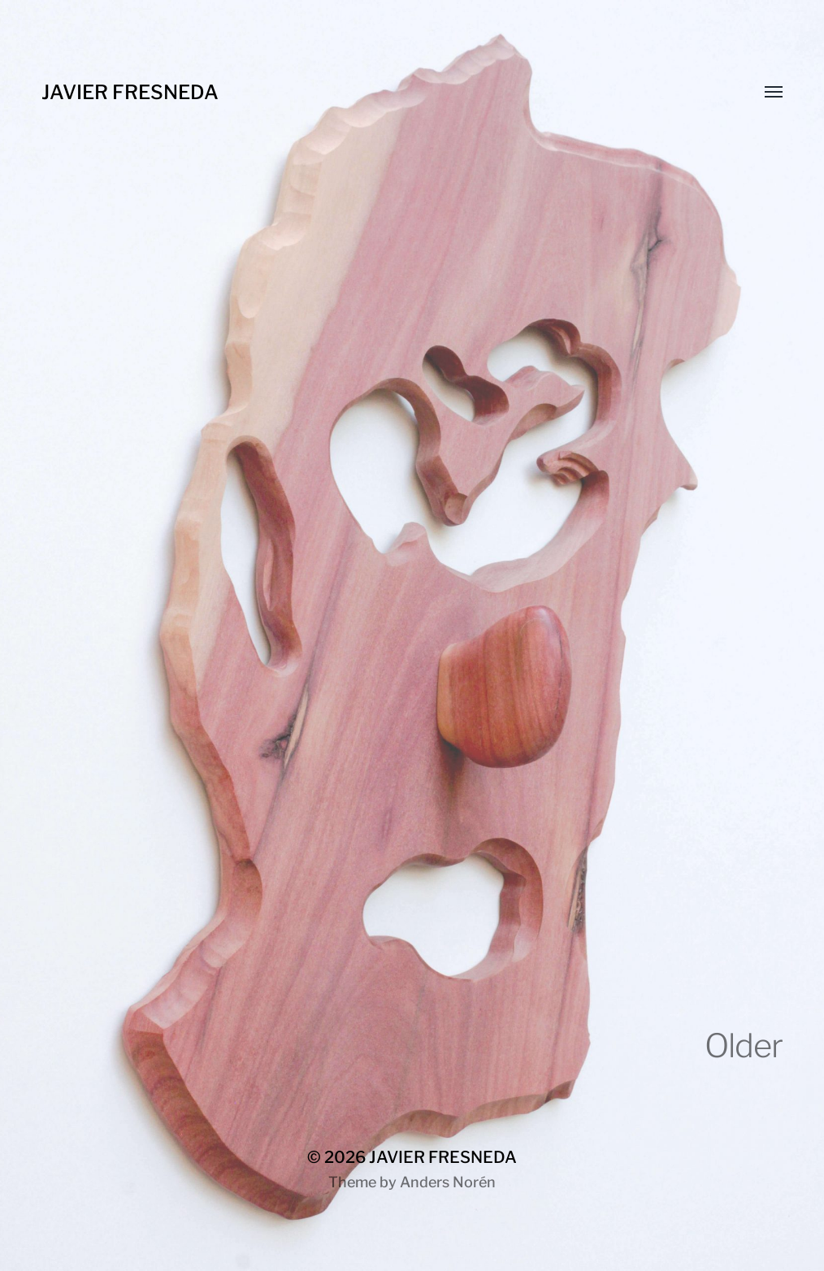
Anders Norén (448, 1182)
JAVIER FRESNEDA (130, 92)
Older (744, 1045)
